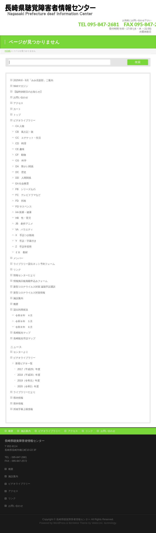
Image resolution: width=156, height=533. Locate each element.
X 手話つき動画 (24, 235)
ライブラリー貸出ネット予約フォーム (34, 264)
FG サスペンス (23, 206)
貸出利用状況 (21, 309)
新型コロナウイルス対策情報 (29, 292)
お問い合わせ (20, 97)
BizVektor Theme (78, 523)
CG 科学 (20, 160)
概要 (15, 304)
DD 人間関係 (23, 177)
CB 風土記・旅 (24, 131)
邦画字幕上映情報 (23, 409)
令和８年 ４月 (23, 315)
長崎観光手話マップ (24, 338)
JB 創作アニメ (24, 223)
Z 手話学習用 (23, 246)
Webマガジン (20, 86)
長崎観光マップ (21, 332)
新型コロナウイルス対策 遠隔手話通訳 (34, 286)
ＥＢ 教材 (21, 252)
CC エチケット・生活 (28, 137)
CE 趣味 (19, 149)
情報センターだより (24, 275)
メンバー (18, 258)
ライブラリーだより (24, 392)
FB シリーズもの (25, 189)
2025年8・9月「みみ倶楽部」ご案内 (33, 80)
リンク (17, 269)
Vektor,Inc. (97, 523)
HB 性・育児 (23, 218)
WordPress (59, 523)
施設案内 (18, 298)
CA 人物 (19, 126)
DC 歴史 (20, 172)
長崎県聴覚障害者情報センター (73, 519)
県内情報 (18, 397)
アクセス (18, 103)
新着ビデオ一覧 (23, 363)
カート (17, 109)
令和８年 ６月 (23, 327)
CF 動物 (20, 154)
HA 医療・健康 (23, 212)
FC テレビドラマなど (28, 195)
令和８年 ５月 (23, 321)
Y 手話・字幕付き (26, 241)
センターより (20, 352)
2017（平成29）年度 (28, 369)
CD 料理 (20, 143)
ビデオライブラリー (24, 120)
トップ (17, 114)
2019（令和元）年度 (28, 380)
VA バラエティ (24, 229)
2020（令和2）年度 (28, 386)
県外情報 (18, 403)
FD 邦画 (20, 200)
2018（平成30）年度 (28, 374)
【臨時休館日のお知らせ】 (28, 91)
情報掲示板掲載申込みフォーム (30, 281)
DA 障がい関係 (24, 166)
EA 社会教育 (22, 183)
